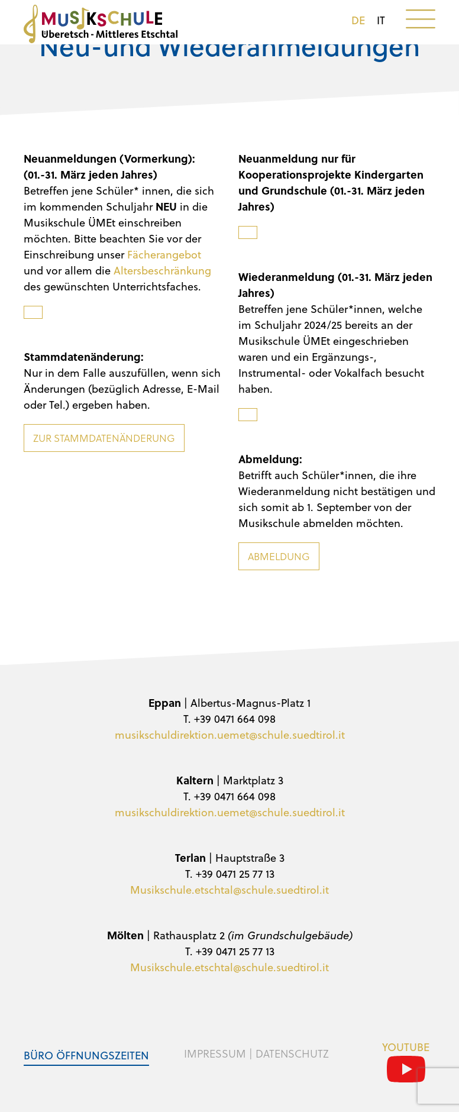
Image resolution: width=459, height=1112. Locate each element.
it (381, 20)
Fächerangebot (164, 254)
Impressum (215, 1053)
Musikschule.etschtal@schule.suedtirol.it (229, 889)
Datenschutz (292, 1053)
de (358, 20)
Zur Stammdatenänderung (104, 438)
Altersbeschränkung (162, 270)
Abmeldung (279, 556)
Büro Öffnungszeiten (86, 1055)
